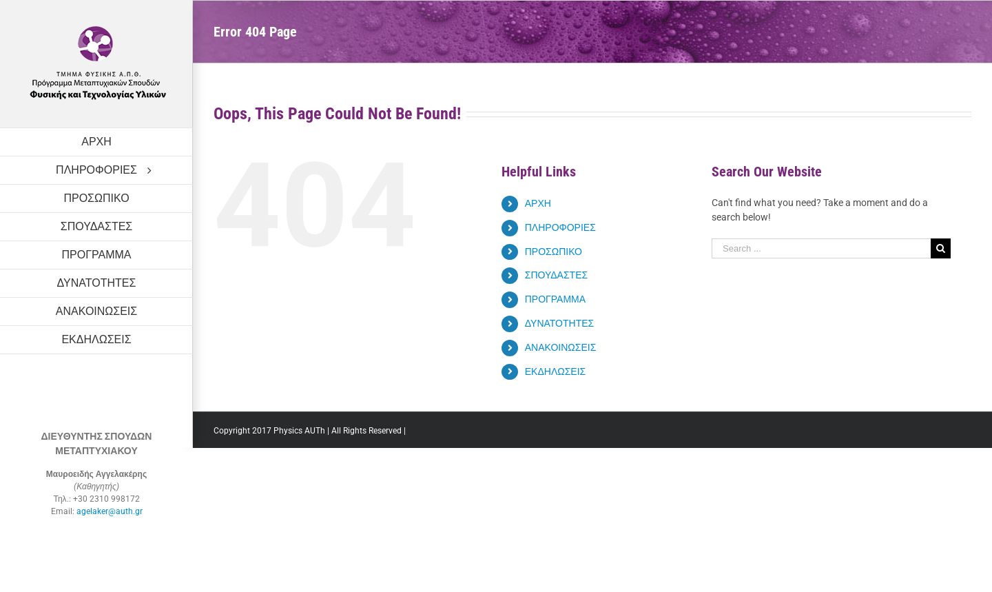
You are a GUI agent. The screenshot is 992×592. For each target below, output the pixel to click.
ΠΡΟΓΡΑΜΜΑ (555, 299)
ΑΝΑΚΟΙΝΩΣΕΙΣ (561, 347)
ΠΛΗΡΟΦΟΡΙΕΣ (560, 227)
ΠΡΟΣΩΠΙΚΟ (553, 251)
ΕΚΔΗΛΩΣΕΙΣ (555, 371)
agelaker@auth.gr (109, 511)
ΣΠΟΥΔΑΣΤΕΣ (556, 274)
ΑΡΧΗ (538, 203)
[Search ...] (821, 248)
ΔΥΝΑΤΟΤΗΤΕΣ (559, 323)
